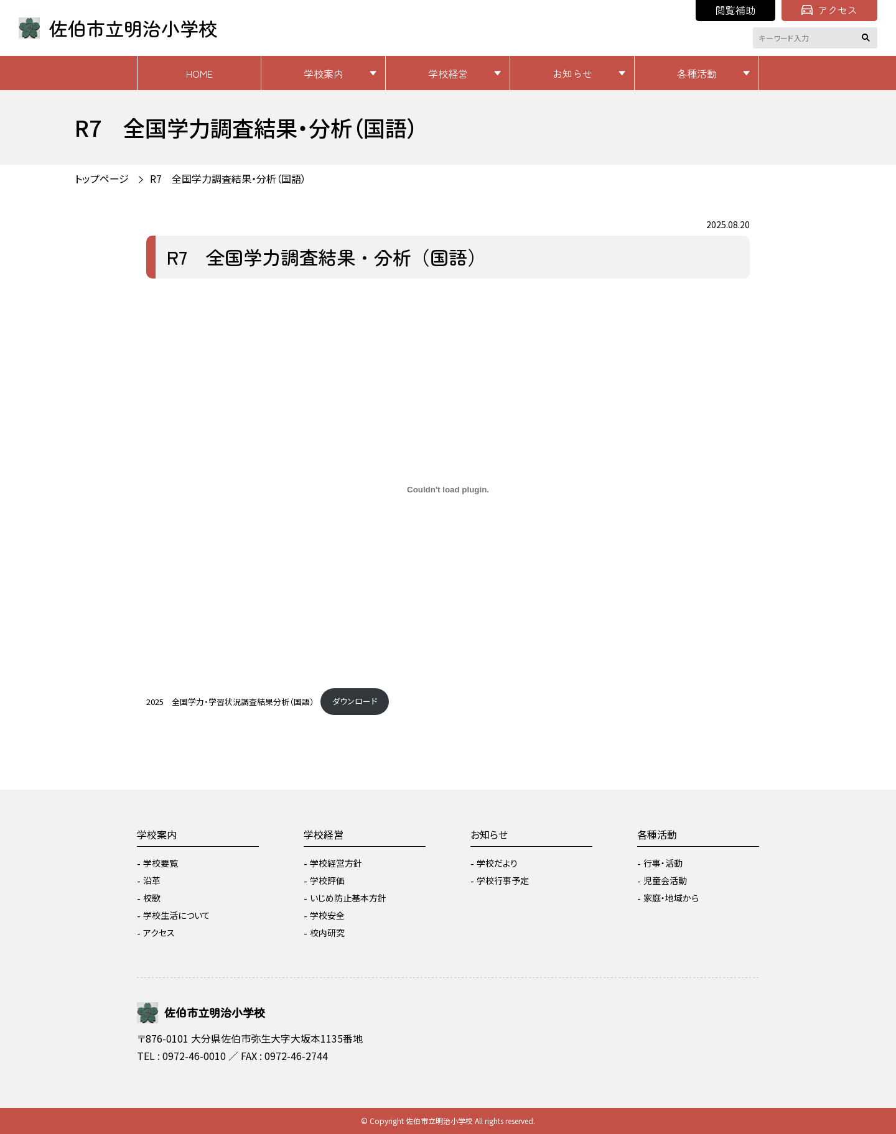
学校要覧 (160, 863)
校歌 (152, 898)
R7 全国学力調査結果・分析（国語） (228, 178)
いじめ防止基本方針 (348, 898)
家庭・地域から (671, 898)
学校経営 (448, 73)
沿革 (152, 880)
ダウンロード (354, 701)
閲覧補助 (735, 9)
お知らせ (572, 73)
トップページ (102, 178)
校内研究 (327, 932)
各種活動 (697, 73)
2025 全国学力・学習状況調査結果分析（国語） (230, 701)
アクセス (829, 9)
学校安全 (327, 915)
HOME (199, 73)
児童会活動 (665, 880)
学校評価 (327, 880)
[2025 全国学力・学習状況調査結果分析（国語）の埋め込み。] (448, 489)
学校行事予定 (503, 880)
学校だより (497, 863)
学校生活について (176, 915)
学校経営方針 (336, 863)
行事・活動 (663, 863)
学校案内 (323, 73)
